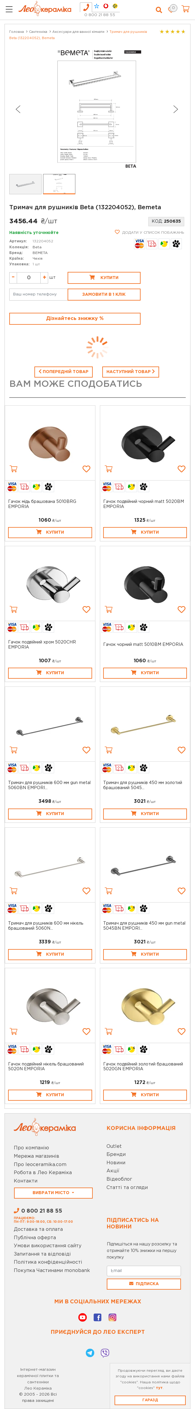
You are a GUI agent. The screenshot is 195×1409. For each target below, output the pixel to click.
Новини (115, 1163)
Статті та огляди (127, 1187)
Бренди (116, 1154)
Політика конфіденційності (48, 1262)
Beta (37, 247)
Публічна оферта (35, 1238)
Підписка (144, 1284)
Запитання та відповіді (42, 1254)
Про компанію (31, 1148)
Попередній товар (64, 371)
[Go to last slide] (17, 109)
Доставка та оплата (38, 1229)
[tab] (86, 7)
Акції (112, 1171)
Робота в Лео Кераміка (43, 1173)
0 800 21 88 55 (99, 15)
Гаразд (150, 1400)
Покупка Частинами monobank (52, 1270)
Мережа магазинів (36, 1156)
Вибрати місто (52, 1193)
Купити (103, 277)
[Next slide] (176, 109)
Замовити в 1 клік (104, 294)
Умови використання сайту (47, 1246)
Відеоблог (119, 1179)
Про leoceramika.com (40, 1164)
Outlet (114, 1146)
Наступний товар (130, 371)
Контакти (25, 1181)
